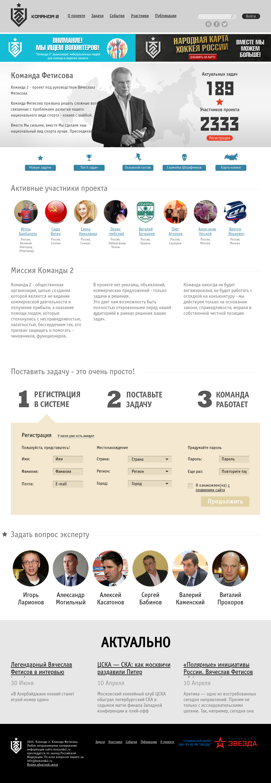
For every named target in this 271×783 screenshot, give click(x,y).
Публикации (165, 16)
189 (219, 88)
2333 (219, 123)
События (117, 16)
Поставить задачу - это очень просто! (73, 372)
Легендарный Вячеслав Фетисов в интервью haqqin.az (41, 669)
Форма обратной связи (42, 764)
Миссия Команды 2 (42, 271)
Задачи (97, 16)
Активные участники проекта (59, 188)
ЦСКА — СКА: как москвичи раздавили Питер (133, 668)
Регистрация (36, 435)
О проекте (76, 16)
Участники (140, 16)
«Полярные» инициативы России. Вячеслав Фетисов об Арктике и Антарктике (218, 669)
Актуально (135, 643)
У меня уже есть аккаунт (76, 436)
